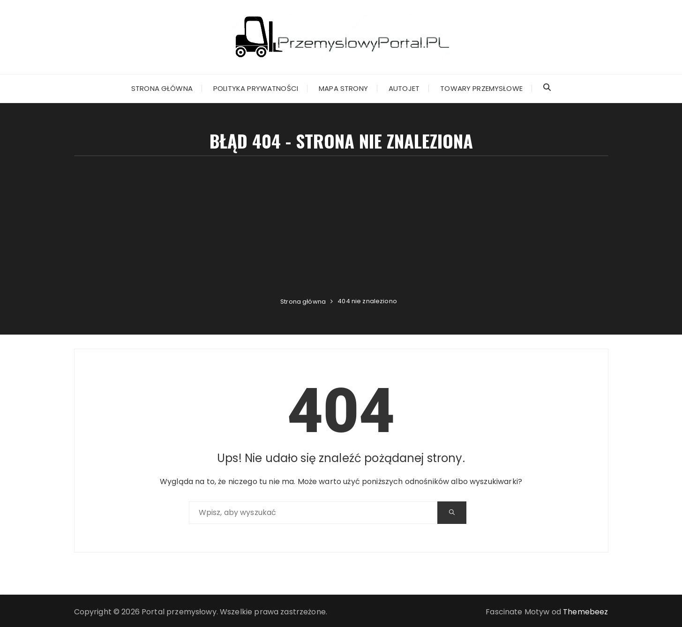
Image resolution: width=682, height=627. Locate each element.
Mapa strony (343, 88)
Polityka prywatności (255, 88)
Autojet (404, 88)
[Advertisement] (341, 226)
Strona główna (162, 88)
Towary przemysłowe (481, 88)
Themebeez (585, 611)
